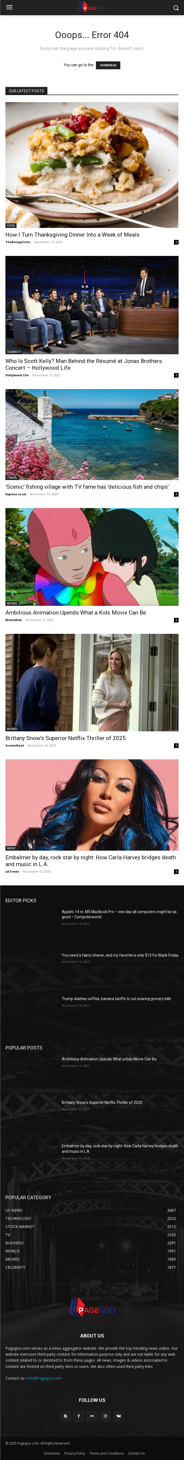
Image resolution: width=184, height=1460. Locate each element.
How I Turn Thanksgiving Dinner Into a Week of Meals (72, 234)
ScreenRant (14, 745)
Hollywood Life (17, 375)
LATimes (12, 871)
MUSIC (11, 848)
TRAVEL (12, 478)
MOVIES (12, 603)
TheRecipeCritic (18, 242)
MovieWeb (13, 620)
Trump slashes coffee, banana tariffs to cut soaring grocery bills (116, 999)
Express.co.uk (15, 494)
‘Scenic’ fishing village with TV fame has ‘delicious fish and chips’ (87, 487)
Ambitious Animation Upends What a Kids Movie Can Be (75, 612)
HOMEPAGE (108, 65)
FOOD (11, 225)
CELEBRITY (14, 352)
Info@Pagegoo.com (44, 1378)
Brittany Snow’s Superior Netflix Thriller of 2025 (65, 738)
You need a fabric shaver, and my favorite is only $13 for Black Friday (120, 955)
